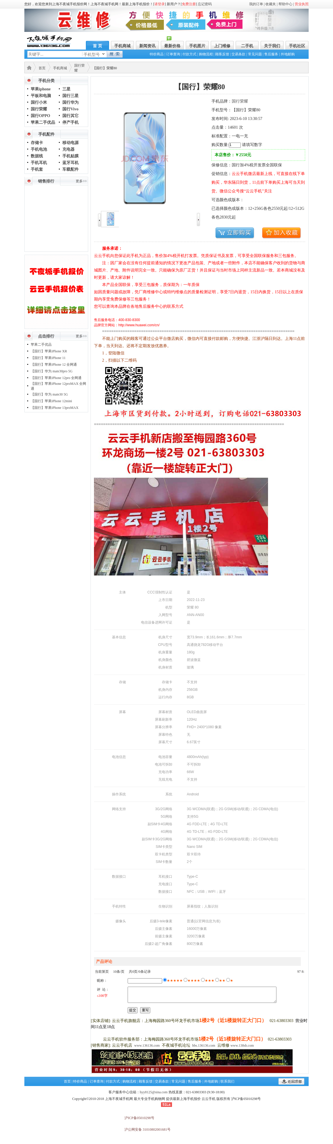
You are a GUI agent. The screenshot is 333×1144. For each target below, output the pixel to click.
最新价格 (172, 46)
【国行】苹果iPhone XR (49, 351)
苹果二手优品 (43, 122)
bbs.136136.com (203, 1045)
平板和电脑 (41, 96)
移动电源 (70, 143)
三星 (66, 89)
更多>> (81, 181)
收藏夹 (270, 4)
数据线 (37, 156)
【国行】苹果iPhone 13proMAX (54, 408)
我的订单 (256, 4)
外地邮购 (288, 54)
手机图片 (197, 46)
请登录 (159, 4)
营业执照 (302, 4)
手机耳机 (39, 163)
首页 (42, 68)
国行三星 (70, 96)
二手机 (247, 46)
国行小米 (39, 102)
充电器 (68, 149)
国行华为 (70, 102)
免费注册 (189, 4)
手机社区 (297, 46)
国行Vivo (70, 109)
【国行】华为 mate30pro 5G (52, 371)
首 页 (97, 46)
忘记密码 (205, 4)
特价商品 (157, 54)
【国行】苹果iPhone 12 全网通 (54, 364)
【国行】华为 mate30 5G (49, 394)
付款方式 (189, 54)
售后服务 (271, 54)
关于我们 (272, 46)
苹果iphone (40, 89)
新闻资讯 (147, 46)
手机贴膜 (70, 156)
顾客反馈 (222, 54)
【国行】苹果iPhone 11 (48, 358)
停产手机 (70, 122)
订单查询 (173, 54)
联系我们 (227, 1081)
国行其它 (70, 116)
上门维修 (222, 46)
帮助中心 (285, 4)
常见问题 (255, 54)
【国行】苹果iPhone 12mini (51, 401)
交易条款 (238, 54)
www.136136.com (147, 1045)
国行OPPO (40, 116)
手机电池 (39, 149)
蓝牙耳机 (70, 163)
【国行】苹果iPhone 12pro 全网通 (56, 378)
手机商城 (122, 46)
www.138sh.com (242, 1045)
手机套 (37, 169)
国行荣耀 (39, 109)
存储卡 (37, 143)
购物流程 (206, 54)
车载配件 (70, 169)
